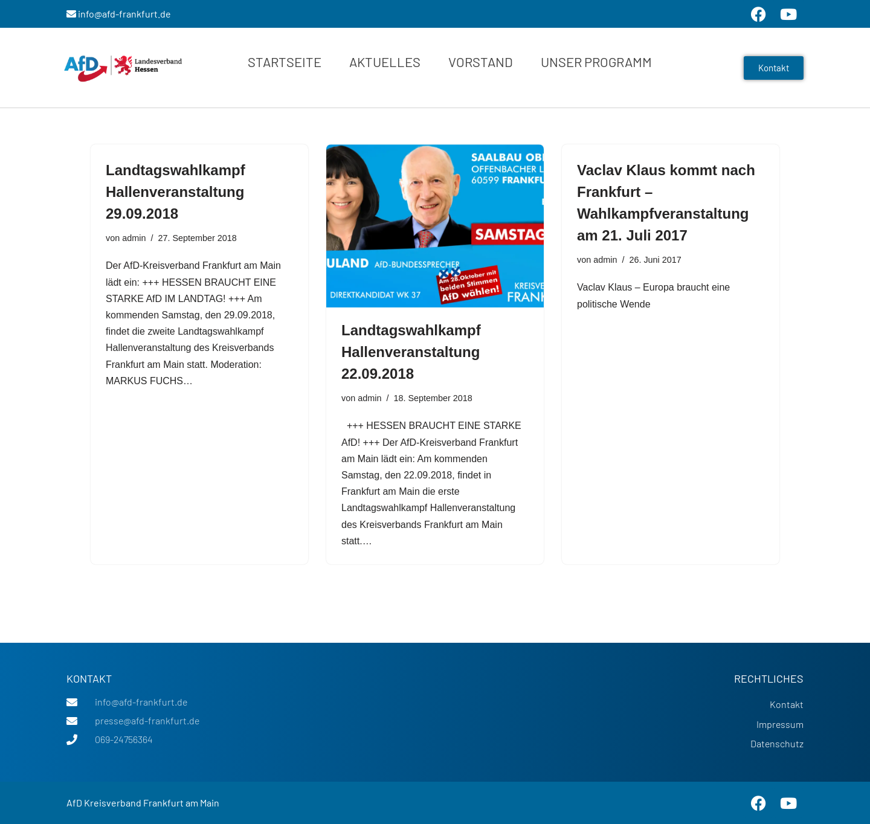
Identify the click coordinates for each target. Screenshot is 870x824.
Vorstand (480, 61)
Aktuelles (384, 61)
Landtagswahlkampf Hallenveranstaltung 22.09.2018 (411, 352)
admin (134, 238)
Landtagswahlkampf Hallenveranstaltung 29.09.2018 (175, 192)
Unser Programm (596, 61)
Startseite (284, 61)
